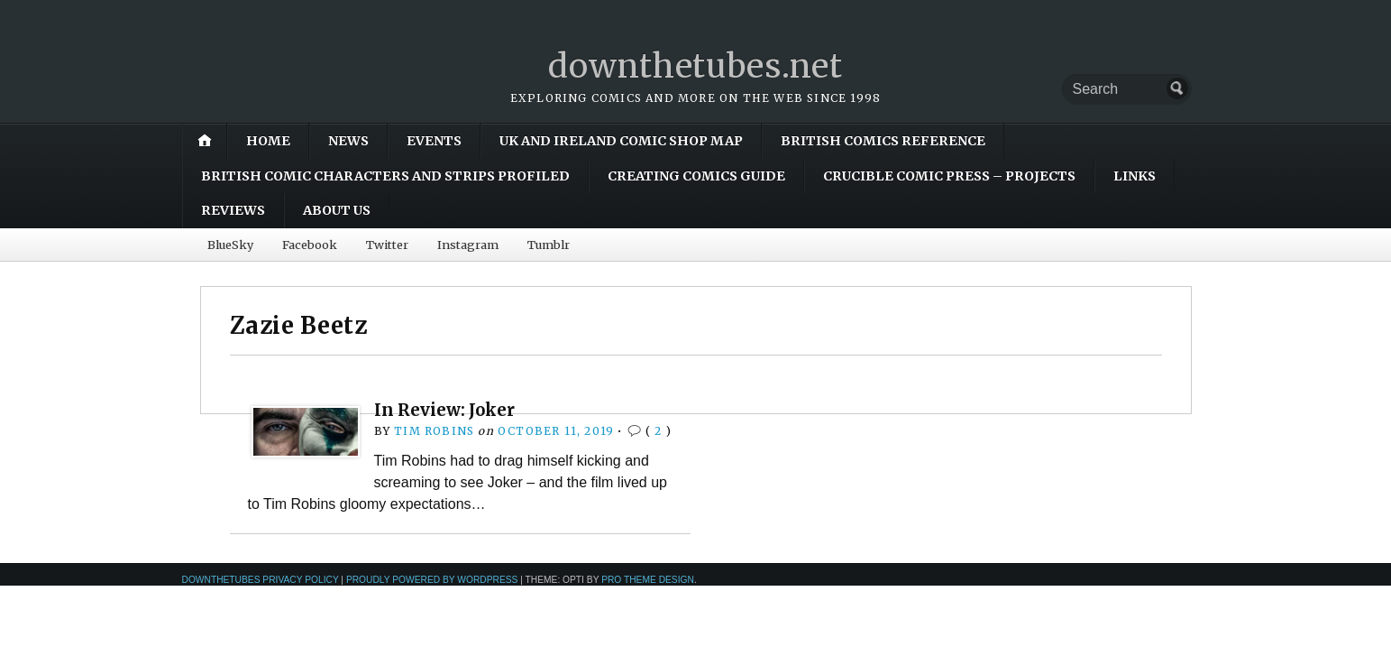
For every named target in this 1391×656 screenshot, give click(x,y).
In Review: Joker (444, 410)
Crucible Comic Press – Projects (949, 176)
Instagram (468, 244)
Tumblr (548, 244)
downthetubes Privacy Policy (260, 580)
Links (1134, 176)
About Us (337, 210)
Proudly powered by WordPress (432, 580)
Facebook (309, 244)
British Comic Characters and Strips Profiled (385, 176)
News (348, 141)
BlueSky (230, 244)
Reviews (233, 210)
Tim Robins (434, 431)
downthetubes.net (695, 66)
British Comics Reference (883, 141)
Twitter (387, 244)
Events (434, 141)
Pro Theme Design (647, 580)
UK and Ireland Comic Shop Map (621, 141)
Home (268, 141)
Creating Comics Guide (696, 176)
